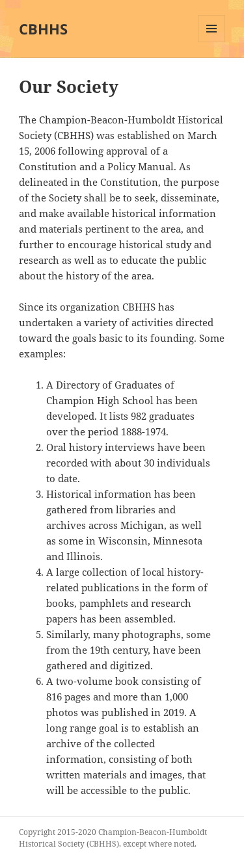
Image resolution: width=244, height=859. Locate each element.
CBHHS (43, 28)
